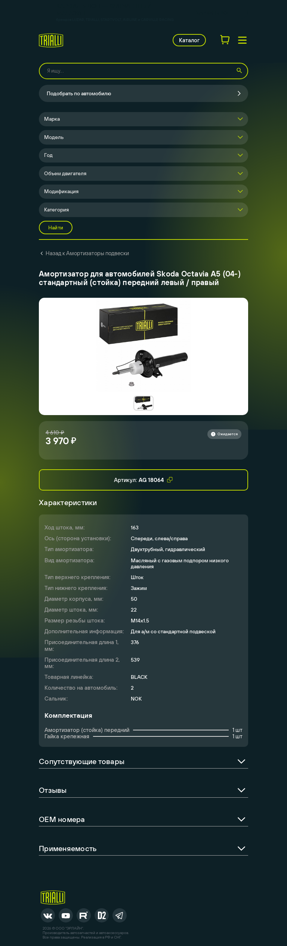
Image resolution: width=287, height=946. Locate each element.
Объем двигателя (65, 173)
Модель (54, 137)
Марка (52, 119)
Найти (55, 228)
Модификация (61, 191)
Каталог (189, 40)
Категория (56, 210)
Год (48, 155)
